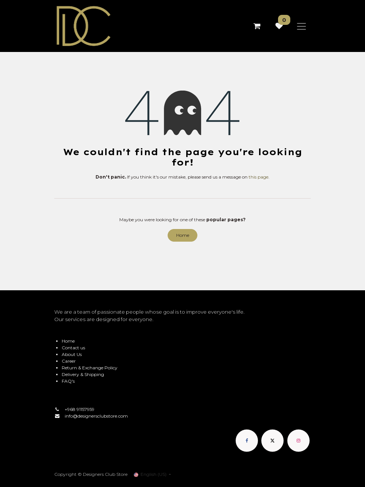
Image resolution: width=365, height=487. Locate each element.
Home (182, 235)
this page (258, 177)
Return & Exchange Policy (89, 367)
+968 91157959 (79, 409)
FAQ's (68, 381)
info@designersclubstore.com (96, 416)
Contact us (73, 347)
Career (69, 361)
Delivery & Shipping (83, 374)
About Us (72, 354)
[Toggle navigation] (301, 26)
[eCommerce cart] (257, 26)
